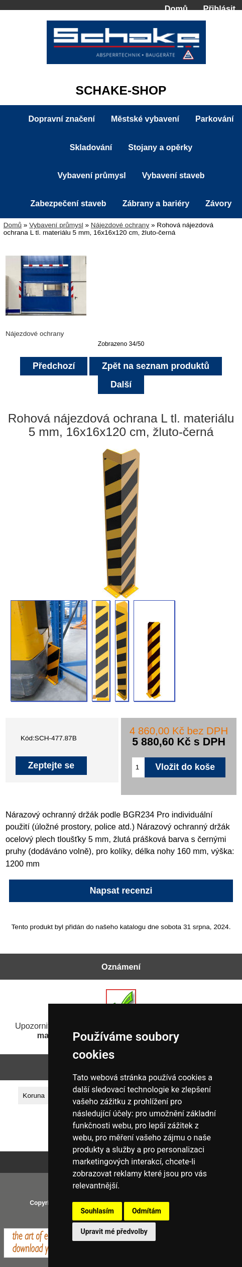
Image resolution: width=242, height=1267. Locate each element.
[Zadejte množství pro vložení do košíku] (138, 767)
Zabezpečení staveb (68, 203)
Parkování (214, 119)
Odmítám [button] (146, 1211)
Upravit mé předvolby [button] (113, 1231)
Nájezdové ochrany (120, 225)
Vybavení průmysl (56, 225)
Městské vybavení (145, 119)
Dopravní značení (61, 119)
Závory (218, 203)
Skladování (91, 147)
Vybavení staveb (173, 175)
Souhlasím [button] (97, 1211)
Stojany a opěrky (160, 147)
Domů (176, 8)
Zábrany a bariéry (156, 203)
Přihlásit (219, 8)
